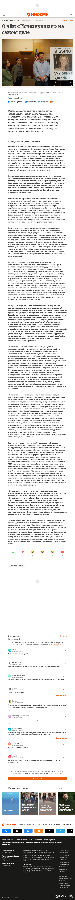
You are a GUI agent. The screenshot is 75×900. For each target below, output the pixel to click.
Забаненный (16, 662)
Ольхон (14, 688)
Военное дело (47, 824)
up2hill (14, 756)
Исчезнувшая (13, 565)
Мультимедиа (66, 824)
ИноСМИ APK (6, 844)
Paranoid (15, 701)
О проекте (38, 840)
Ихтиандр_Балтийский (20, 716)
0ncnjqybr (15, 743)
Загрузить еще (37, 778)
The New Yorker (8, 20)
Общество (21, 565)
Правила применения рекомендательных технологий (44, 842)
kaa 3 (14, 650)
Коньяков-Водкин (18, 675)
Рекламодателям (49, 840)
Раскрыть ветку (61, 696)
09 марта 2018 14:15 (27, 20)
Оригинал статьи (67, 20)
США (17, 20)
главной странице (56, 645)
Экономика (30, 824)
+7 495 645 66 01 (7, 865)
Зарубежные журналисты (24, 840)
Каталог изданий (7, 840)
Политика (21, 824)
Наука (38, 824)
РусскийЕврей (17, 728)
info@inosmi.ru (6, 860)
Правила (63, 636)
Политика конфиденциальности (13, 842)
